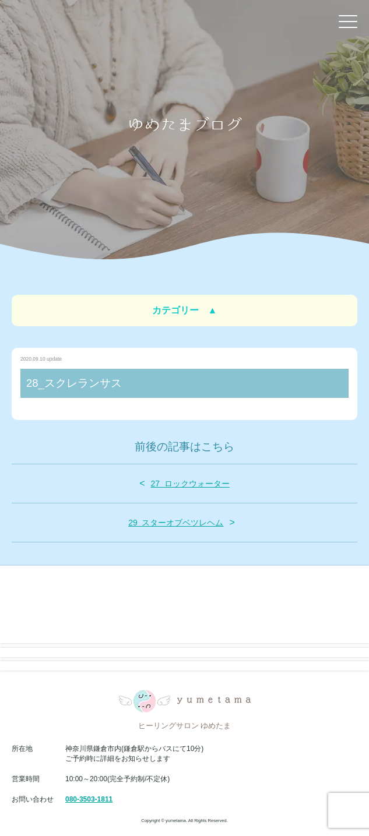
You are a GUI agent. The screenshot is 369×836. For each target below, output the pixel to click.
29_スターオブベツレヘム (175, 522)
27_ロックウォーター (189, 483)
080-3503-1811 (89, 799)
